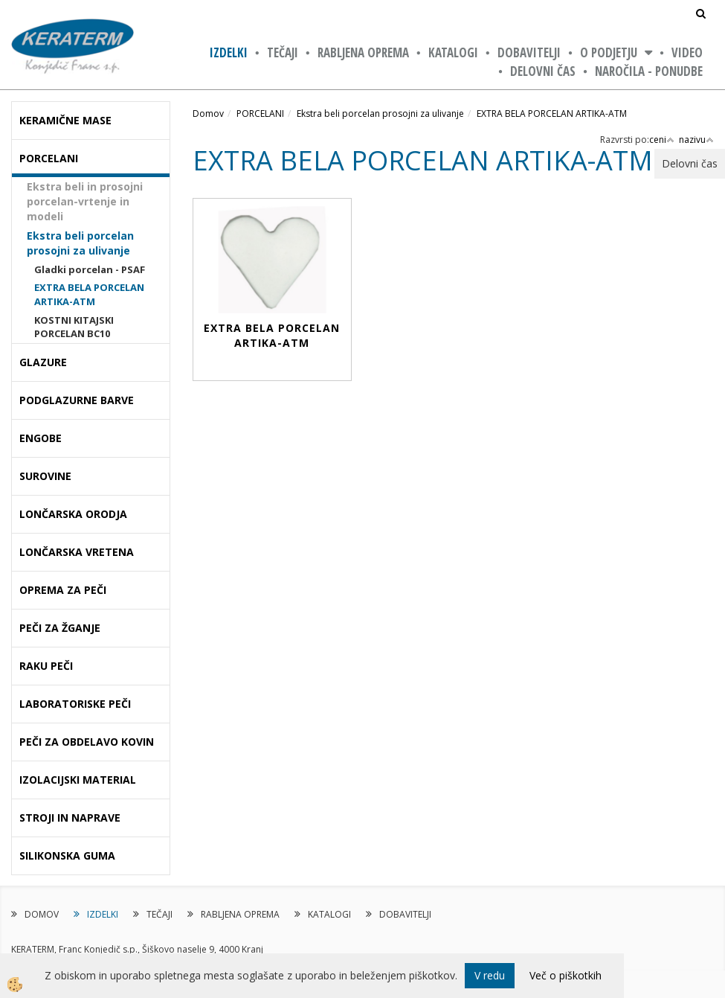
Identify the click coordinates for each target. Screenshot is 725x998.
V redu (489, 975)
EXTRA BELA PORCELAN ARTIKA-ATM (89, 294)
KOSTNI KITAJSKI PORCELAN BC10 (74, 327)
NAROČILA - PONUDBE (649, 71)
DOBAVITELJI (529, 52)
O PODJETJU (608, 52)
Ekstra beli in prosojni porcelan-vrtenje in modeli (85, 201)
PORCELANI (260, 113)
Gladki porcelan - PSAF (89, 269)
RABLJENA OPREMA (363, 52)
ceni (661, 139)
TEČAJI (282, 52)
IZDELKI (229, 52)
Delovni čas (543, 71)
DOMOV (42, 914)
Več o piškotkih (565, 975)
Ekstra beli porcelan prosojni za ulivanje (80, 243)
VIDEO (687, 52)
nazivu (696, 139)
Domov (208, 113)
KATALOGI (453, 52)
